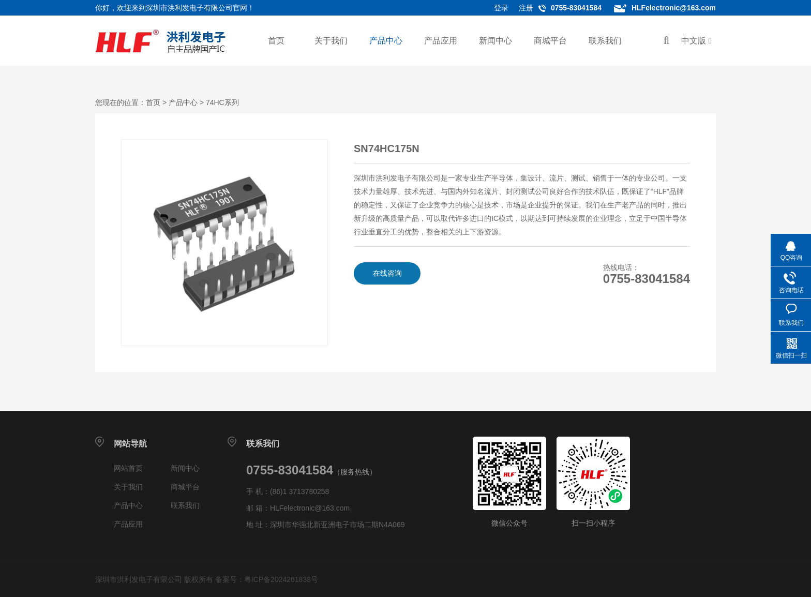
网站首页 (128, 468)
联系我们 (605, 40)
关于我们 (331, 40)
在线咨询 (387, 273)
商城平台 (550, 40)
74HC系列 (222, 102)
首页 (276, 40)
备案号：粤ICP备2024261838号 (266, 579)
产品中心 (385, 40)
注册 (526, 8)
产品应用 (440, 40)
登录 (501, 8)
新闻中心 (495, 40)
